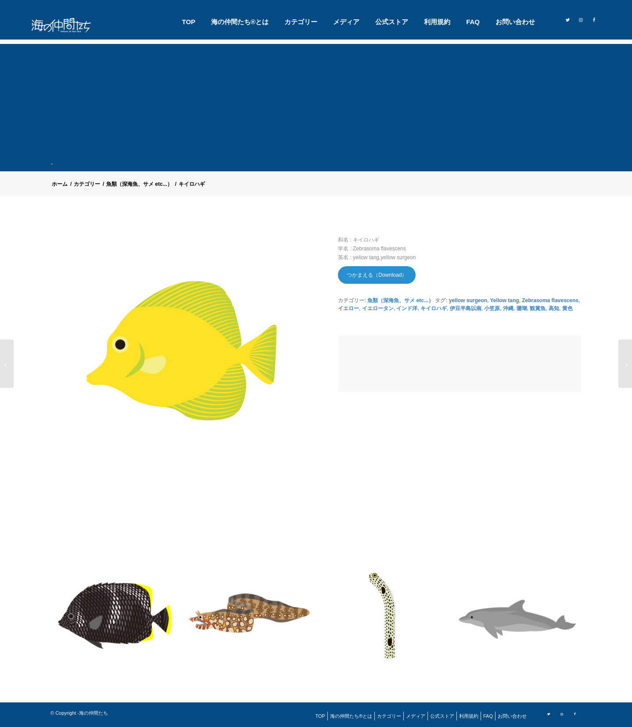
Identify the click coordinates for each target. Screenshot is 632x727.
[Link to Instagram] (580, 19)
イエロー (348, 308)
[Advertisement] (319, 105)
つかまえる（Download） (377, 275)
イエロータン (378, 308)
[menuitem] (189, 22)
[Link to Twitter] (567, 19)
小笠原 (492, 308)
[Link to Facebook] (593, 19)
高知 (554, 308)
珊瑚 (522, 308)
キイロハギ (433, 308)
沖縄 (508, 308)
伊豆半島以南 (465, 308)
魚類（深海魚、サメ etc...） (400, 300)
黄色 (567, 308)
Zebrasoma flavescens (550, 300)
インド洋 (406, 308)
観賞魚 (538, 308)
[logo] (67, 25)
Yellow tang (504, 300)
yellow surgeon (468, 300)
